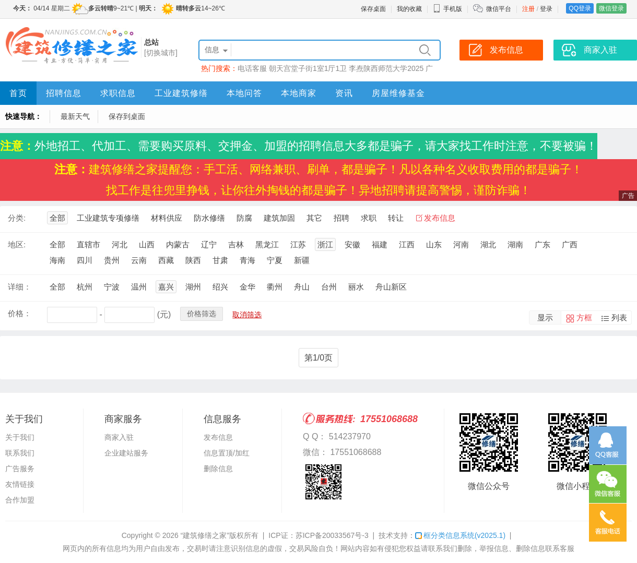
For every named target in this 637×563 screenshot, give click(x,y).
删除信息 (218, 468)
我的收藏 (409, 9)
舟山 (302, 286)
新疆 (302, 260)
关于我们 (19, 437)
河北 (119, 244)
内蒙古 (178, 244)
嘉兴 (166, 286)
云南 (139, 260)
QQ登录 (580, 8)
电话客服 (252, 68)
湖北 (488, 244)
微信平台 (498, 9)
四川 (84, 260)
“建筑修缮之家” (205, 535)
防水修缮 (209, 217)
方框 (584, 317)
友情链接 (19, 484)
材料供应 (166, 217)
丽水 (356, 286)
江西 (407, 244)
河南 (461, 244)
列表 (619, 317)
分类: (17, 217)
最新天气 (75, 116)
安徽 (352, 244)
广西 (569, 244)
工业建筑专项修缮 (108, 217)
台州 (329, 286)
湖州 (193, 286)
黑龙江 (267, 244)
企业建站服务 (126, 453)
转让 (396, 217)
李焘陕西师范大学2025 (386, 68)
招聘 (341, 217)
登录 (546, 9)
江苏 (298, 244)
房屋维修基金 (398, 93)
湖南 (515, 244)
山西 (147, 244)
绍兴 (220, 286)
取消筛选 (247, 314)
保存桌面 (373, 9)
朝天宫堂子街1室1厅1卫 (308, 68)
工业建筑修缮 (181, 93)
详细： (19, 286)
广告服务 (19, 468)
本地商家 (298, 93)
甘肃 (220, 260)
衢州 (274, 286)
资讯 (344, 93)
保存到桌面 (127, 116)
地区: (17, 244)
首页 (18, 93)
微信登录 (611, 8)
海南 (57, 260)
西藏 (166, 260)
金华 (247, 286)
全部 (57, 217)
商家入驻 (119, 437)
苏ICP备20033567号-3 (332, 535)
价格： (19, 313)
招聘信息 (63, 93)
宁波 (112, 286)
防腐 (244, 217)
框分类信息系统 (460, 535)
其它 (314, 217)
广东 (542, 244)
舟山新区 (391, 286)
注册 (528, 9)
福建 (379, 244)
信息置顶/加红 (227, 453)
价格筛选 (201, 313)
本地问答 (244, 93)
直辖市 (88, 244)
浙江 (325, 244)
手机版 (447, 9)
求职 (368, 217)
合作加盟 (19, 500)
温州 (139, 286)
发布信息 (439, 217)
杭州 (84, 286)
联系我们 (19, 453)
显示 (545, 317)
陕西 (193, 260)
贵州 (112, 260)
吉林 (236, 244)
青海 (247, 260)
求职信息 (118, 93)
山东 (434, 244)
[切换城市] (161, 53)
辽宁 (209, 244)
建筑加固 (279, 217)
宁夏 (274, 260)
